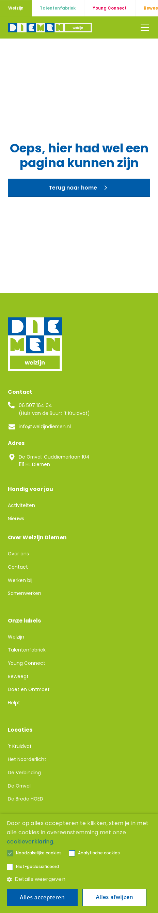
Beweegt (18, 676)
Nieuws (16, 518)
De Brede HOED (25, 798)
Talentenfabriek (27, 649)
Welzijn (16, 636)
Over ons (18, 553)
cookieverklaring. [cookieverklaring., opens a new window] (30, 841)
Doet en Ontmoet (29, 689)
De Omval (19, 785)
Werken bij (20, 580)
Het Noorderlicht (27, 759)
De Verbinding (24, 772)
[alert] (79, 863)
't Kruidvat (20, 746)
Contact (18, 567)
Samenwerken (24, 593)
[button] (143, 27)
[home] (50, 27)
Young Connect (26, 663)
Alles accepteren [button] (42, 897)
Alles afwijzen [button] (114, 897)
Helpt (14, 702)
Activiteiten (21, 505)
